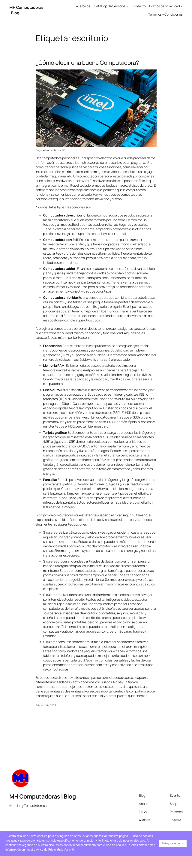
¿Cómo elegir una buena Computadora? (87, 62)
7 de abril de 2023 (46, 705)
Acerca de (83, 6)
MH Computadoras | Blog (42, 796)
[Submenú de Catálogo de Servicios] (127, 6)
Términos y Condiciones (165, 14)
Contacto (139, 6)
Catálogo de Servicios (109, 6)
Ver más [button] (69, 849)
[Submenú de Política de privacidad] (182, 6)
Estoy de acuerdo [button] (173, 843)
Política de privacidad (164, 6)
